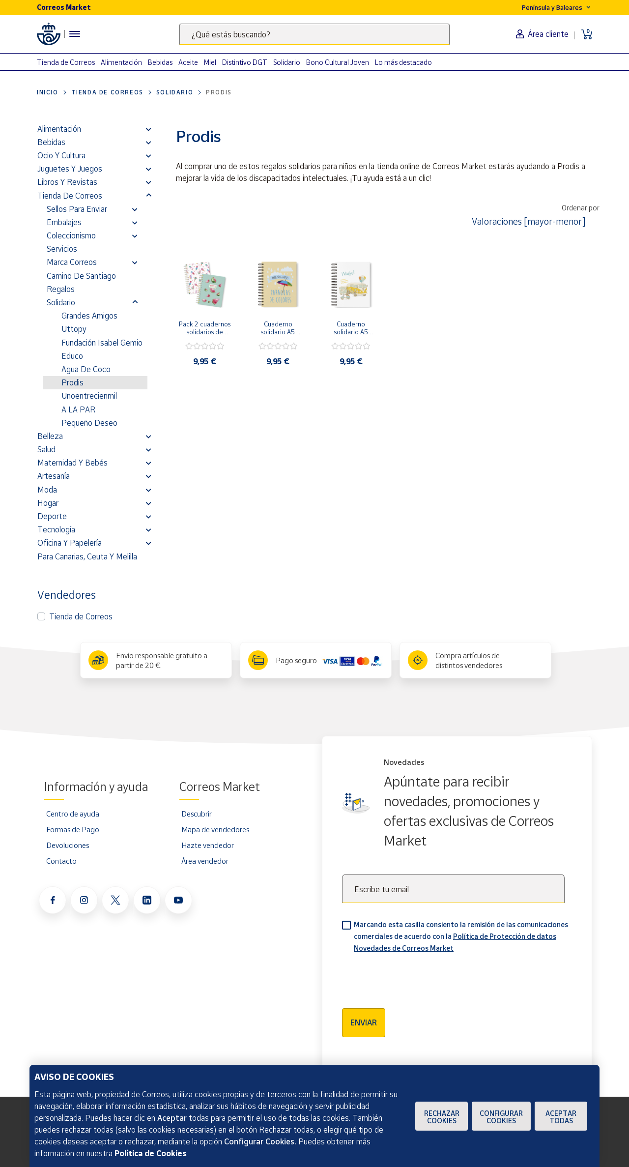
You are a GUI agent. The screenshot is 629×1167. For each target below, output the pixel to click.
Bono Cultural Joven (337, 62)
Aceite (188, 62)
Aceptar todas (560, 1117)
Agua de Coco (86, 369)
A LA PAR (78, 409)
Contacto (61, 860)
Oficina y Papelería (69, 543)
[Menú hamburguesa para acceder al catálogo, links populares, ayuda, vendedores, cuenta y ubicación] (75, 34)
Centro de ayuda (72, 813)
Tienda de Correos (66, 62)
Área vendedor (205, 860)
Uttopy (73, 329)
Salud (46, 449)
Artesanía (53, 476)
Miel (210, 62)
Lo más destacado (403, 62)
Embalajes (64, 222)
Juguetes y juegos (69, 169)
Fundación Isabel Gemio (102, 343)
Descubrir (196, 813)
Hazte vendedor (207, 845)
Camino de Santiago (81, 276)
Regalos (61, 289)
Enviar (363, 1022)
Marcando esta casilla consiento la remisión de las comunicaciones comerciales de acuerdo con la (461, 936)
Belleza (50, 436)
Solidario (286, 62)
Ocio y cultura (61, 155)
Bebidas (160, 62)
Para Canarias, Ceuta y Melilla (87, 556)
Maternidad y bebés (72, 462)
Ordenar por (581, 208)
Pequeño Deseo (89, 423)
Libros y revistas (67, 182)
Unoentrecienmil (89, 396)
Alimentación (121, 62)
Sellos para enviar (77, 209)
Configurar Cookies (501, 1117)
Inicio (47, 92)
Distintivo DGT (244, 62)
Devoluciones (67, 845)
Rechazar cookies (441, 1117)
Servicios (62, 249)
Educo (72, 356)
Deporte (52, 516)
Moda (47, 490)
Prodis (72, 382)
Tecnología (56, 529)
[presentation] (416, 977)
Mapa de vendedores (215, 829)
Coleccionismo (71, 235)
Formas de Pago (72, 829)
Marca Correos (72, 262)
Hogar (47, 503)
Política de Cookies (150, 1153)
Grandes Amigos (89, 316)
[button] (148, 129)
